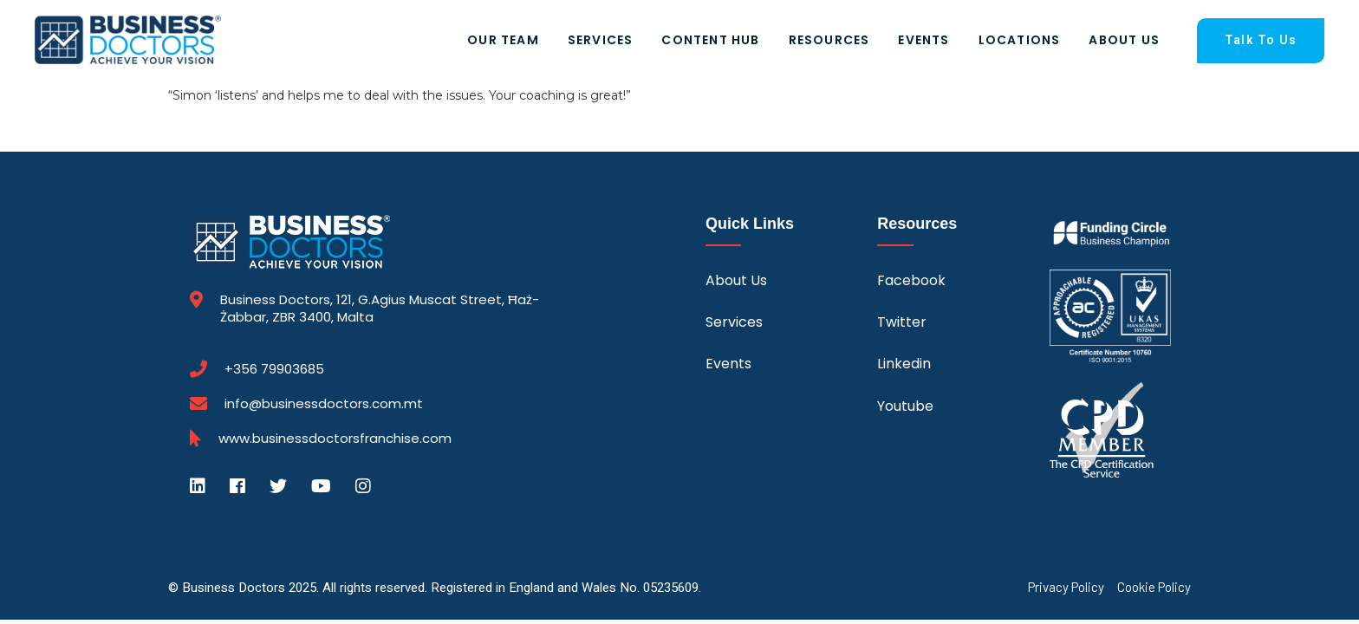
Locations (1020, 40)
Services (601, 40)
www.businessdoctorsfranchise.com (335, 438)
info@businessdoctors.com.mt (323, 403)
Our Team (503, 40)
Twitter (902, 322)
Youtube (905, 406)
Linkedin (904, 364)
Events (923, 40)
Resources (829, 40)
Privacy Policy (1066, 587)
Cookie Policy (1154, 587)
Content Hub (710, 40)
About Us (1124, 40)
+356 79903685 (274, 369)
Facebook (911, 280)
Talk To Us (1261, 40)
